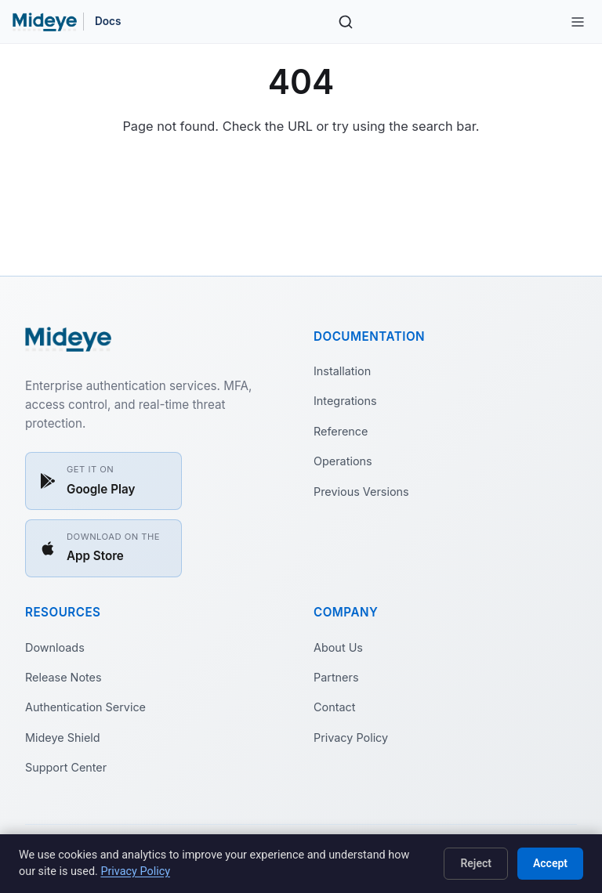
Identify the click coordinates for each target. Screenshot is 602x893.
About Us (338, 647)
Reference (341, 431)
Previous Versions (361, 491)
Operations (343, 461)
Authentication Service (85, 707)
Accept (550, 863)
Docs (108, 21)
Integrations (345, 400)
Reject (475, 863)
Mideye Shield (62, 737)
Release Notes (63, 677)
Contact (334, 707)
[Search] (345, 22)
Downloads (55, 647)
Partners (336, 677)
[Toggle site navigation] (577, 22)
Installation (342, 371)
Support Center (66, 767)
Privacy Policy (351, 737)
